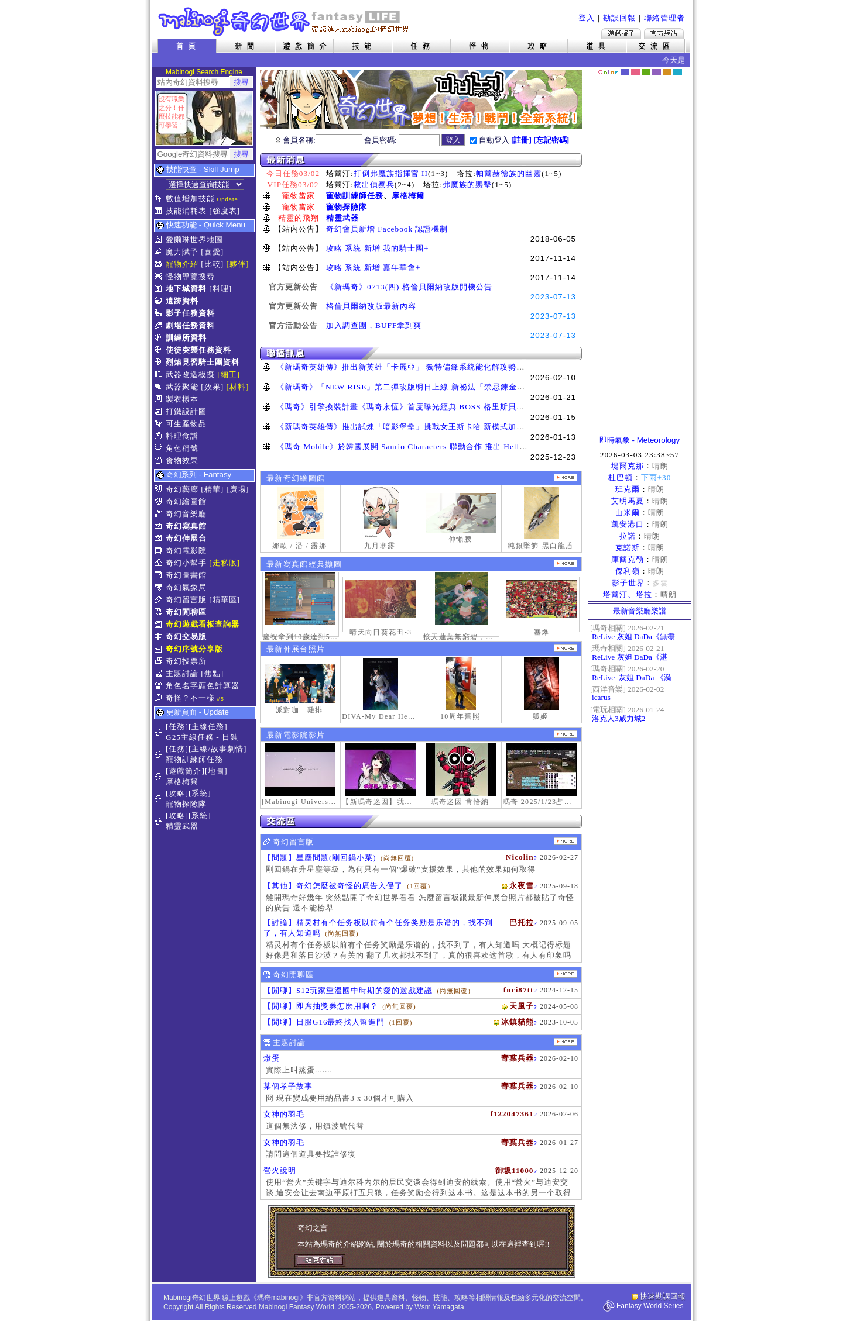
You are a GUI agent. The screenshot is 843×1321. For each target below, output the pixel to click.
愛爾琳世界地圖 (194, 239)
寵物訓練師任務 (354, 195)
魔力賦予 (182, 251)
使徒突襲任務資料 (198, 350)
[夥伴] (238, 264)
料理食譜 (182, 436)
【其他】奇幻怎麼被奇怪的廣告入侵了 (333, 885)
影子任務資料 (190, 313)
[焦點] (212, 673)
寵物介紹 (182, 264)
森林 (646, 72)
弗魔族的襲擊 (467, 184)
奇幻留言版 (186, 599)
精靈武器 (342, 217)
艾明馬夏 (627, 500)
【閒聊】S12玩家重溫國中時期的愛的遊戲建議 (348, 990)
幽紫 (656, 72)
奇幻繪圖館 (186, 501)
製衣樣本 (182, 399)
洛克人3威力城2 (618, 718)
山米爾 (627, 512)
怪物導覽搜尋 (190, 276)
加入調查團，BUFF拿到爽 (374, 325)
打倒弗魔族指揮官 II (391, 173)
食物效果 (182, 460)
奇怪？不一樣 (190, 698)
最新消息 (421, 160)
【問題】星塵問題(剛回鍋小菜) (319, 857)
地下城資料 (186, 288)
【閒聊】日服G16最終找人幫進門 (324, 1022)
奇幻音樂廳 (186, 513)
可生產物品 (186, 423)
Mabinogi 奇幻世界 (285, 21)
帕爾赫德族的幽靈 (509, 173)
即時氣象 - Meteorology (639, 440)
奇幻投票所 (186, 661)
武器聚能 (182, 386)
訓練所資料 (186, 337)
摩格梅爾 (408, 195)
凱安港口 (627, 524)
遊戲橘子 (621, 33)
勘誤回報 (619, 17)
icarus (601, 697)
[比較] (212, 264)
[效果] (212, 386)
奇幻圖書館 (186, 575)
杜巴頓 (620, 477)
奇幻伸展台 (186, 538)
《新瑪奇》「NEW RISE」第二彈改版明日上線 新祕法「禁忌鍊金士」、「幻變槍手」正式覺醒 (449, 386)
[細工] (228, 374)
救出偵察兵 (374, 184)
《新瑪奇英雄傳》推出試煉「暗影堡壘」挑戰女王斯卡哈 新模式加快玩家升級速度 (425, 426)
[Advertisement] (640, 254)
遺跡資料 (182, 300)
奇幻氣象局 (186, 587)
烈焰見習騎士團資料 (202, 362)
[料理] (220, 288)
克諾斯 (627, 547)
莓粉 (635, 72)
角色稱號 (182, 448)
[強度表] (224, 210)
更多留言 (565, 841)
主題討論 (182, 673)
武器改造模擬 (190, 374)
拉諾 (627, 536)
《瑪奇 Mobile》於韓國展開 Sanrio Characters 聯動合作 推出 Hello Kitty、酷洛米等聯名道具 (447, 446)
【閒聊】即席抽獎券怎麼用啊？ (320, 1006)
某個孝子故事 (288, 1086)
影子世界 (628, 582)
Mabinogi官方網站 (664, 33)
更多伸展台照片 (565, 648)
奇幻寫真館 (186, 526)
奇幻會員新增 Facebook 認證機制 (387, 229)
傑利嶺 (627, 571)
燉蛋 (271, 1058)
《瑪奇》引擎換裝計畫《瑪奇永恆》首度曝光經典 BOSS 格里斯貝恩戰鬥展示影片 (425, 406)
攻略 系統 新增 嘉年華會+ (373, 267)
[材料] (238, 386)
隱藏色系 (683, 67)
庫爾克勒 (627, 559)
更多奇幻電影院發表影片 (565, 734)
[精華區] (224, 599)
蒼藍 (677, 72)
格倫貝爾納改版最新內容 (371, 306)
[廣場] (238, 489)
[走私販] (224, 562)
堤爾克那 (627, 465)
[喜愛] (212, 251)
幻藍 (625, 72)
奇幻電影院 (186, 550)
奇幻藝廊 (182, 489)
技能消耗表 (186, 210)
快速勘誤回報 (663, 1296)
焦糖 (667, 72)
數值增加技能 (190, 198)
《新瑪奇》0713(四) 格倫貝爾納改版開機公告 (409, 286)
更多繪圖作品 (565, 477)
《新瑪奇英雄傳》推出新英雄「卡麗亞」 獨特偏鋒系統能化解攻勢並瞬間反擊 (416, 367)
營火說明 (279, 1170)
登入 (586, 17)
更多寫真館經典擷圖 (565, 563)
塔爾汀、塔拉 (627, 594)
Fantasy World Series (650, 1306)
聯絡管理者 (664, 17)
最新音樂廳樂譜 (639, 610)
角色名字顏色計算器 (202, 685)
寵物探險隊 (346, 206)
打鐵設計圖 (186, 411)
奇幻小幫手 (186, 562)
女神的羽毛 (283, 1114)
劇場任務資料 (190, 325)
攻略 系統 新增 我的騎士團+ (377, 248)
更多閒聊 (565, 974)
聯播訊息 (421, 353)
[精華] (212, 489)
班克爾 (627, 489)
